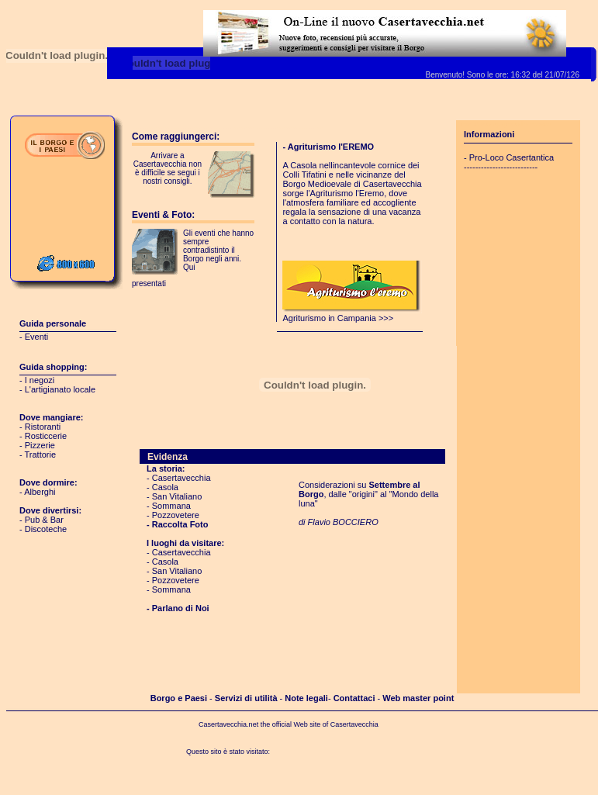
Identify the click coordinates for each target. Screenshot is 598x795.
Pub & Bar (44, 519)
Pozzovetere (175, 515)
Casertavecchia (181, 477)
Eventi (37, 336)
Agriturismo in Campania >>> (352, 314)
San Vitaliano (177, 496)
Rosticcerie (46, 436)
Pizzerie (40, 445)
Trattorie (41, 454)
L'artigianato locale (60, 389)
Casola (165, 487)
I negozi (40, 380)
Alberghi (39, 491)
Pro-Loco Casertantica (511, 157)
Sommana (171, 505)
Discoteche (46, 529)
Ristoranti (42, 426)
